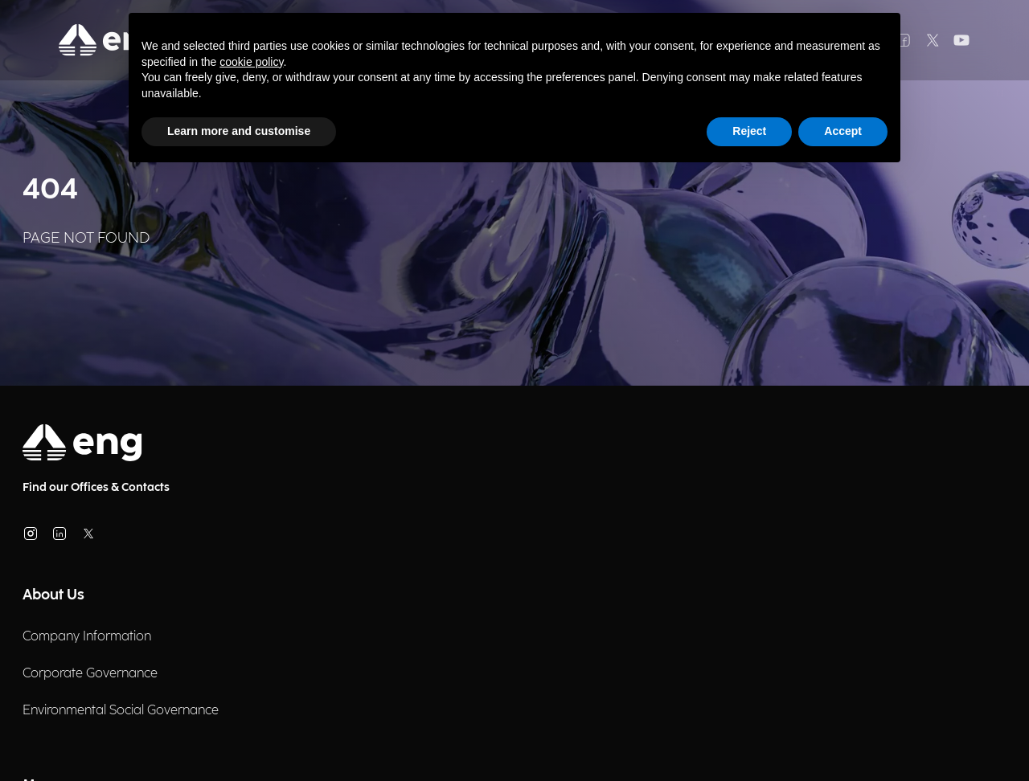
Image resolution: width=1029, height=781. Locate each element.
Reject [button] (749, 131)
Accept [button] (843, 131)
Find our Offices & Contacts (96, 487)
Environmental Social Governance (121, 710)
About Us (53, 595)
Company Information (87, 636)
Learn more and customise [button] (238, 131)
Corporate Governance (90, 673)
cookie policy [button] (251, 61)
